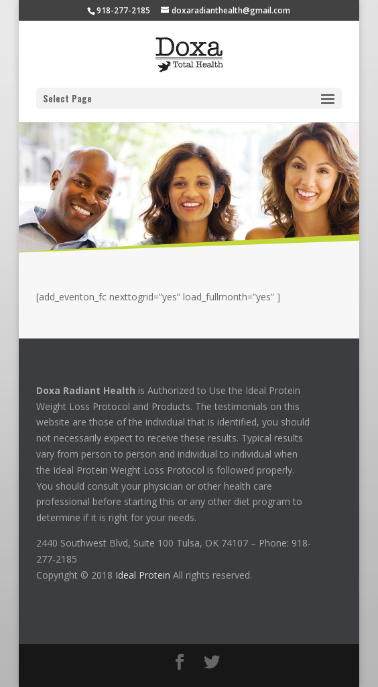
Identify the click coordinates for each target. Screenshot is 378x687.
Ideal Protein (142, 575)
